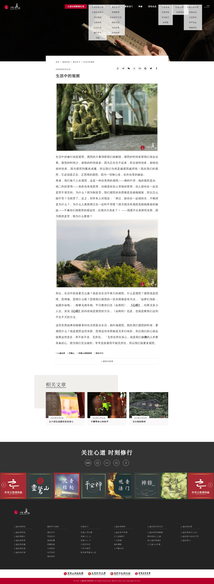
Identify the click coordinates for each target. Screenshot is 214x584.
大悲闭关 (51, 548)
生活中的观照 (89, 62)
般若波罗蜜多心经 (88, 552)
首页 (58, 62)
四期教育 (51, 544)
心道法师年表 (20, 540)
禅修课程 (118, 544)
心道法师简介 (20, 536)
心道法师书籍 (20, 544)
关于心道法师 (99, 6)
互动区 (179, 6)
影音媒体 (166, 6)
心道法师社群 (186, 526)
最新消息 (66, 62)
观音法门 (84, 526)
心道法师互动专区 (155, 526)
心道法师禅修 (120, 526)
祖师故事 (51, 540)
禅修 (140, 6)
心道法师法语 (20, 548)
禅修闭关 (51, 556)
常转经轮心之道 (154, 536)
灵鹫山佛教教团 (85, 353)
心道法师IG (186, 540)
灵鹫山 (71, 353)
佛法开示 (77, 62)
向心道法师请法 (154, 540)
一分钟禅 (118, 540)
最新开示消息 (53, 526)
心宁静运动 (119, 548)
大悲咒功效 (85, 544)
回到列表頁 (107, 361)
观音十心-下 (86, 540)
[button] (3, 485)
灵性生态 (51, 536)
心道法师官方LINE (189, 532)
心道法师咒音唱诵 (155, 532)
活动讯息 (192, 6)
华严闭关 (51, 552)
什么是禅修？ (120, 536)
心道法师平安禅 (121, 532)
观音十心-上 (86, 536)
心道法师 (61, 353)
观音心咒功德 (86, 532)
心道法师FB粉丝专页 (190, 536)
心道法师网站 (20, 526)
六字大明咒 (85, 548)
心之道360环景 (153, 544)
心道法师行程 (20, 552)
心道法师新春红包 (76, 6)
